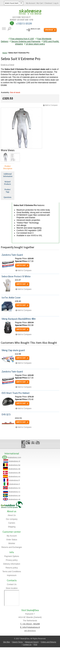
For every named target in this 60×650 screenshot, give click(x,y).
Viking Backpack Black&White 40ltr (19, 318)
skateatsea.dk (14, 473)
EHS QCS (6, 414)
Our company (11, 519)
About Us (12, 515)
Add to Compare (51, 105)
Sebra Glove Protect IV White (16, 276)
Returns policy (12, 568)
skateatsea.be (14, 465)
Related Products (7, 183)
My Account (30, 3)
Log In (56, 3)
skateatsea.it (14, 484)
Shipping (12, 527)
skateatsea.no (14, 488)
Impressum (11, 575)
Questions (7, 197)
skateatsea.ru (14, 492)
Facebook (23, 442)
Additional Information (7, 175)
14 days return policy (35, 44)
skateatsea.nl (14, 461)
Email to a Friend (7, 65)
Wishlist (11, 543)
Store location (11, 588)
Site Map (6, 642)
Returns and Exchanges (11, 547)
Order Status (11, 540)
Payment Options (11, 556)
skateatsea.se (14, 496)
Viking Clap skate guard (13, 350)
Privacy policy (11, 560)
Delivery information (11, 564)
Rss (23, 446)
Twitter (33, 442)
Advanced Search (32, 642)
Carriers (11, 523)
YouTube (38, 442)
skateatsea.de (14, 469)
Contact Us (11, 584)
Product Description (7, 167)
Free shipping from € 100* (22, 38)
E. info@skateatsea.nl (30, 627)
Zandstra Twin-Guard (12, 254)
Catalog (4, 29)
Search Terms (17, 642)
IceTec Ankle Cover (11, 297)
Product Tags (7, 190)
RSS (35, 644)
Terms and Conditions (11, 571)
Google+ (28, 442)
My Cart (40, 3)
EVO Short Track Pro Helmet (16, 392)
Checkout (48, 3)
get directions (30, 631)
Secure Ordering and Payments (25, 41)
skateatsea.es (14, 476)
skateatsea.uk (14, 499)
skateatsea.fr (14, 480)
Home (4, 53)
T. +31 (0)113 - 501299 (30, 624)
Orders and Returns (48, 642)
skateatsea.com (14, 457)
